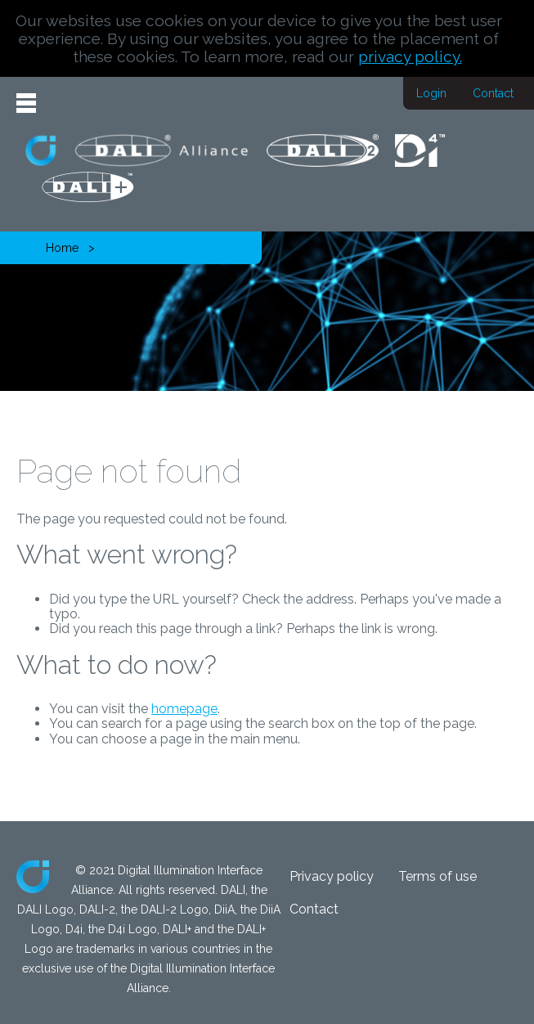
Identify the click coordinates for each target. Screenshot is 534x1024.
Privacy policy (331, 876)
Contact (493, 93)
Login (431, 93)
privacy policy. (410, 56)
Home (62, 247)
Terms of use (437, 876)
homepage (184, 708)
